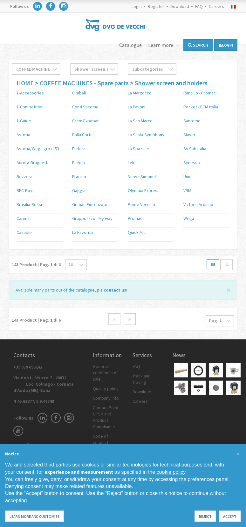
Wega (188, 218)
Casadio (24, 232)
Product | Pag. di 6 (36, 264)
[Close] (229, 289)
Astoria (23, 135)
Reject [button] (205, 516)
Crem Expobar (85, 121)
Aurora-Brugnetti (32, 162)
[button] (238, 454)
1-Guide (24, 121)
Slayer (189, 135)
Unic (187, 176)
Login (137, 6)
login (226, 45)
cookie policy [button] (171, 472)
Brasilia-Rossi (29, 204)
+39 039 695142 (27, 367)
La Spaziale (138, 148)
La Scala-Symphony (146, 135)
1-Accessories (30, 93)
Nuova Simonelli (143, 176)
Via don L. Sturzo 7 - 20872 (43, 384)
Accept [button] (229, 516)
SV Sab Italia (194, 148)
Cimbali (79, 93)
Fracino (79, 176)
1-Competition (30, 107)
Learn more (161, 45)
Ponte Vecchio (141, 204)
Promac (135, 218)
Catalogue (130, 45)
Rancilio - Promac (199, 93)
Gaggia (78, 190)
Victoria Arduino (198, 204)
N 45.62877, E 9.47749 (33, 401)
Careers (216, 6)
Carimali (24, 218)
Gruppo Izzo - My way (92, 218)
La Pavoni (136, 107)
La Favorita (82, 232)
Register (156, 6)
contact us (115, 290)
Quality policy (106, 388)
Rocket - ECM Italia (200, 107)
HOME (26, 83)
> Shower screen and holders (169, 83)
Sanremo (192, 121)
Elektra (78, 148)
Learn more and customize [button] (34, 516)
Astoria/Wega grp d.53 (38, 148)
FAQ (199, 6)
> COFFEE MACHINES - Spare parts (82, 83)
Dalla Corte (82, 135)
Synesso (191, 162)
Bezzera (24, 176)
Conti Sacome (85, 107)
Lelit (132, 162)
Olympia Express (144, 190)
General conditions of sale (105, 372)
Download (179, 6)
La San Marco (140, 121)
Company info (106, 398)
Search (198, 45)
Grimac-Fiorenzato (89, 204)
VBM (187, 190)
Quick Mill (137, 232)
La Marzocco (140, 93)
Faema (78, 162)
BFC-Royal (26, 190)
